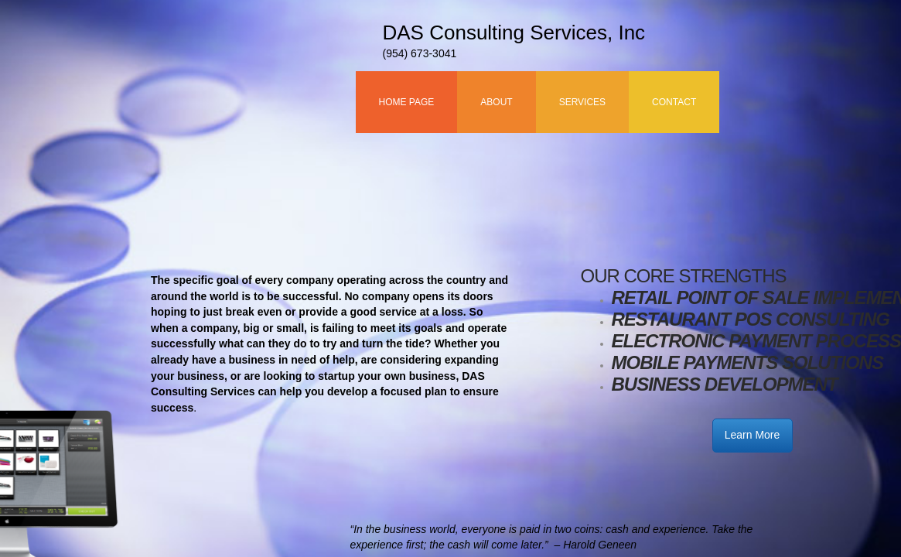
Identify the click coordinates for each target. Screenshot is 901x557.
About (496, 102)
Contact (674, 102)
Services (582, 102)
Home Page (407, 102)
